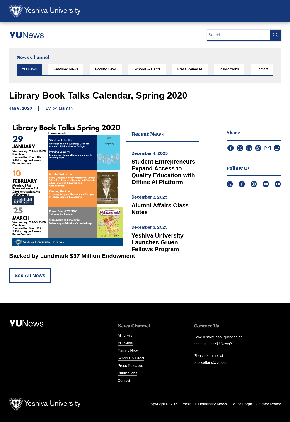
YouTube (266, 184)
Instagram (254, 184)
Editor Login (241, 404)
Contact (262, 69)
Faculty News (106, 69)
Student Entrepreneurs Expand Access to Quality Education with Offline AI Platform (163, 171)
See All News (29, 275)
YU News (29, 69)
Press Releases (190, 69)
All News (125, 336)
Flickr (278, 184)
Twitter (230, 184)
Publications (229, 69)
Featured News (66, 69)
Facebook (242, 184)
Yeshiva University (44, 11)
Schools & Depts (147, 69)
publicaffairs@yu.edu (210, 362)
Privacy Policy (268, 404)
